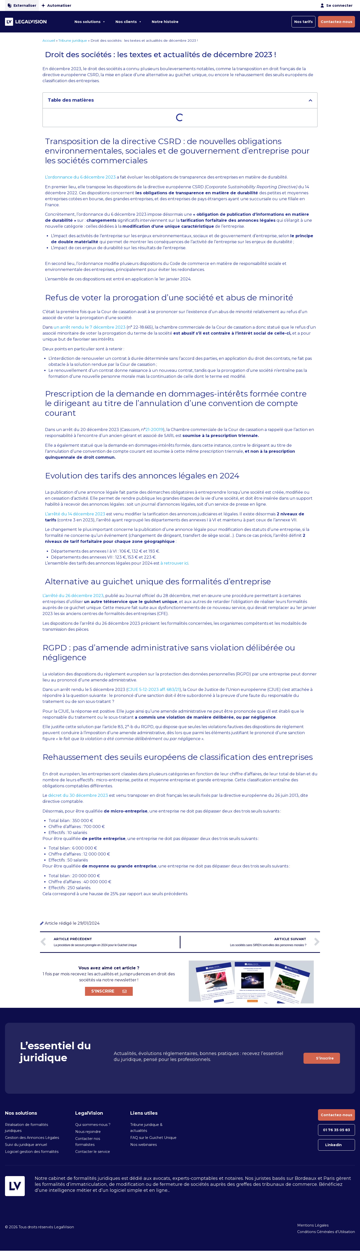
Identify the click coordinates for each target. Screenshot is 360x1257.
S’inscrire (325, 1058)
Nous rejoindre (88, 1131)
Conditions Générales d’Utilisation (326, 1232)
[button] (310, 100)
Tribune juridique (72, 40)
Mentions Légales (312, 1225)
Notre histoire (165, 21)
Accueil (48, 40)
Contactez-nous (336, 21)
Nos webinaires (143, 1144)
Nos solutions (90, 22)
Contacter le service (92, 1151)
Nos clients (129, 22)
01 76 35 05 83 (336, 1130)
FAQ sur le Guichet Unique (153, 1137)
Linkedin (333, 1145)
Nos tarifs (303, 21)
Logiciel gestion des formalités (31, 1151)
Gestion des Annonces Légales (32, 1137)
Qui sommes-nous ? (92, 1124)
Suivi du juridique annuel (26, 1144)
